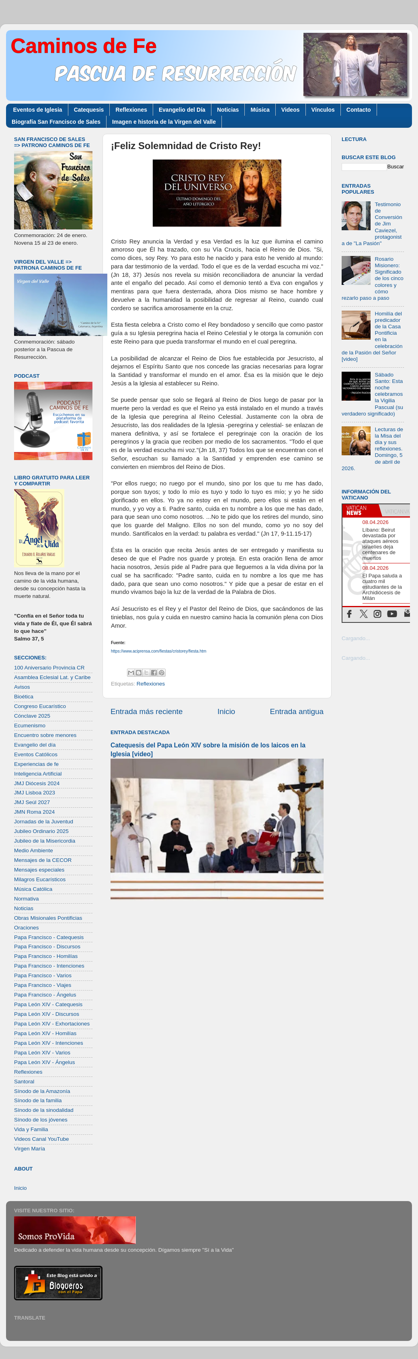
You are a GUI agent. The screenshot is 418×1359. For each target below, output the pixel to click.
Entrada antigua (297, 711)
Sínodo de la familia (38, 1100)
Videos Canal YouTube (41, 1139)
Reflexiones (131, 109)
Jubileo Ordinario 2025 (41, 831)
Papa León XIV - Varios (42, 1053)
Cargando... (356, 638)
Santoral (24, 1082)
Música (259, 109)
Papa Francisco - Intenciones (49, 966)
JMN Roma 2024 (34, 812)
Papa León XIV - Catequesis (48, 1004)
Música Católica (33, 889)
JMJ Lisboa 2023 (34, 793)
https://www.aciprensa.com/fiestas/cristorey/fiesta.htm (158, 651)
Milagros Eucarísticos (40, 879)
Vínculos (323, 109)
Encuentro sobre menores (45, 735)
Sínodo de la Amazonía (42, 1091)
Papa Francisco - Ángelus (45, 995)
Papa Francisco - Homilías (46, 956)
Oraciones (26, 928)
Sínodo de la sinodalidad (44, 1110)
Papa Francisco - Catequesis (49, 937)
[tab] (360, 510)
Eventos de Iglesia (37, 109)
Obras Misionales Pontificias (48, 918)
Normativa (26, 899)
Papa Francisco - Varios (43, 975)
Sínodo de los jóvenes (41, 1120)
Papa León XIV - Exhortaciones (52, 1024)
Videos (290, 109)
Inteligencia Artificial (38, 774)
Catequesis (89, 109)
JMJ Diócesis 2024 (36, 783)
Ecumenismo (29, 725)
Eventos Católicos (35, 754)
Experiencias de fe (36, 764)
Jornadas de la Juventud (43, 822)
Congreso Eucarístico (40, 706)
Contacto (358, 109)
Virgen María (29, 1149)
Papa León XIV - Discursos (46, 1014)
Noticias (228, 109)
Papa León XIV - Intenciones (48, 1043)
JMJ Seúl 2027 (32, 802)
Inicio (226, 711)
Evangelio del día (35, 745)
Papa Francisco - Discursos (47, 947)
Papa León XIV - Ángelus (44, 1062)
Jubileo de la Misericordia (44, 841)
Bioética (23, 697)
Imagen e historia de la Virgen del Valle (164, 122)
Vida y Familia (31, 1129)
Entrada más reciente (147, 711)
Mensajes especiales (39, 870)
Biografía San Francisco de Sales (56, 122)
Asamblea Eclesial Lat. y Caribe (52, 677)
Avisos (22, 687)
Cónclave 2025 (32, 716)
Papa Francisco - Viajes (42, 985)
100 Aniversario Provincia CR (49, 668)
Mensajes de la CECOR (43, 860)
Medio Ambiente (33, 850)
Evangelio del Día (182, 109)
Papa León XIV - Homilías (45, 1033)
